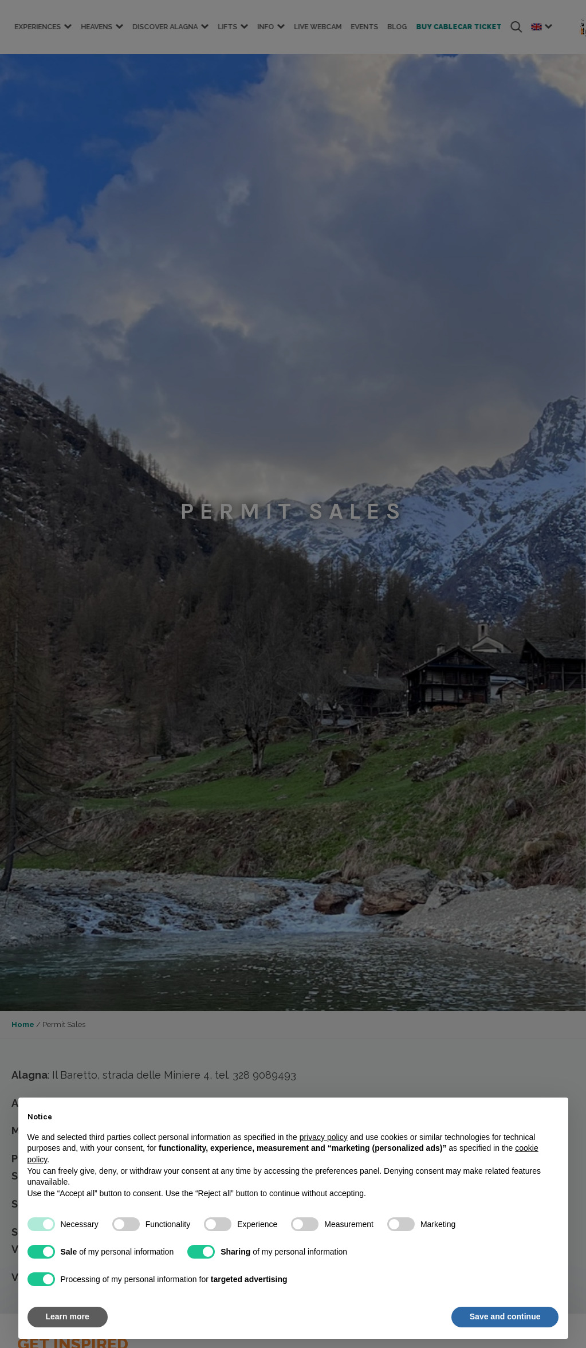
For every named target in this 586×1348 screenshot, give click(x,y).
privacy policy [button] (324, 1137)
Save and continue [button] (505, 1316)
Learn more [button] (67, 1316)
